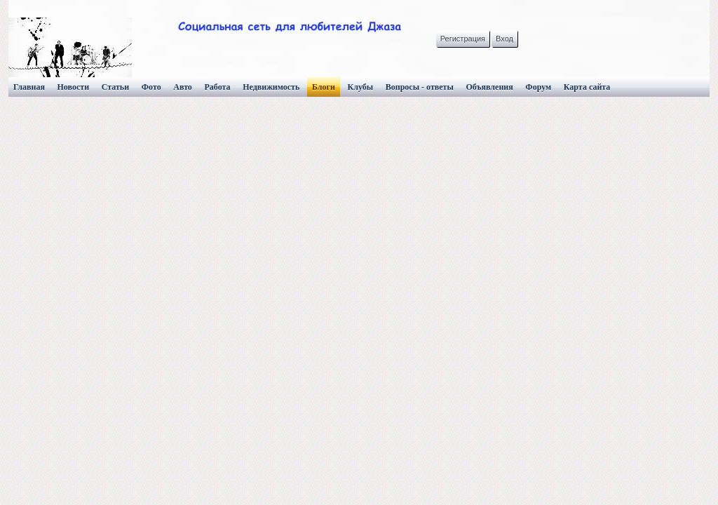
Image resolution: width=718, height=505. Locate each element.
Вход (504, 38)
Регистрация (462, 38)
